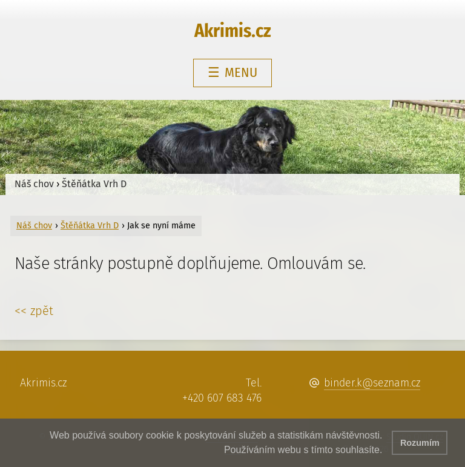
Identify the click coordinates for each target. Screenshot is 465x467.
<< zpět (34, 310)
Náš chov (34, 184)
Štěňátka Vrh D (94, 184)
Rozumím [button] (420, 443)
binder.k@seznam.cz (372, 382)
